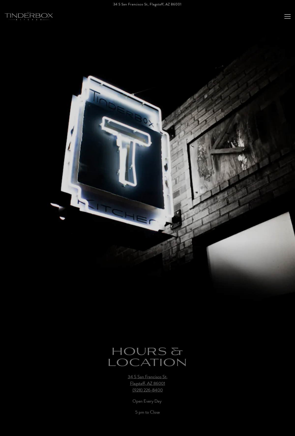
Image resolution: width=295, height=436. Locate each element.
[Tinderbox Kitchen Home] (28, 15)
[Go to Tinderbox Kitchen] (147, 4)
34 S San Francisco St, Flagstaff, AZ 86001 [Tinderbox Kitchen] (147, 371)
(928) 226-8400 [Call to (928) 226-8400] (148, 381)
